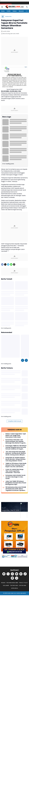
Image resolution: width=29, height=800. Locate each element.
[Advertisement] (14, 51)
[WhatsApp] (11, 264)
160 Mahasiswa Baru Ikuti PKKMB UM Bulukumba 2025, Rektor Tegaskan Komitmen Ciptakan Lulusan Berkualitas (15, 488)
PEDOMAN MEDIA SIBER (12, 582)
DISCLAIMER (6, 585)
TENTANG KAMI (14, 585)
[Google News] (20, 573)
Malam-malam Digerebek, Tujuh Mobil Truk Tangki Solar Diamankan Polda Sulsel (15, 435)
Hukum (15, 11)
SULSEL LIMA (10, 593)
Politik (8, 11)
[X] (5, 264)
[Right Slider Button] (27, 11)
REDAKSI (3, 582)
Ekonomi (21, 11)
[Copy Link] (14, 264)
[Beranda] (2, 16)
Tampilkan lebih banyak (14, 421)
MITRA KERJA (14, 588)
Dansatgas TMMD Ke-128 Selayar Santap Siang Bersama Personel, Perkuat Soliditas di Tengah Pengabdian (16, 447)
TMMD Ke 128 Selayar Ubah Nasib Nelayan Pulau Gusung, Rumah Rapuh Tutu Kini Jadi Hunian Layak (15, 465)
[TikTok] (25, 573)
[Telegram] (8, 264)
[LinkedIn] (12, 578)
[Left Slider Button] (22, 360)
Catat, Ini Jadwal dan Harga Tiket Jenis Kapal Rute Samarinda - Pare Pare (14, 471)
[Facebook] (2, 264)
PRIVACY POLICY (23, 582)
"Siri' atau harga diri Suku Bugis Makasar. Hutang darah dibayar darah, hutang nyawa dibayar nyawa (15, 453)
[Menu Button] (2, 6)
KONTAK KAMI (22, 585)
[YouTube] (16, 573)
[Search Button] (26, 6)
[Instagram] (12, 573)
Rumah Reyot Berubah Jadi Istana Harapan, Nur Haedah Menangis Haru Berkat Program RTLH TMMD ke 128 (15, 441)
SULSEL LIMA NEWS (21, 593)
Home (2, 11)
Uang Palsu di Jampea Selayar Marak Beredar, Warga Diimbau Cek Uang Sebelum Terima (15, 459)
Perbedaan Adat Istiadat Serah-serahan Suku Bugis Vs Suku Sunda (15, 477)
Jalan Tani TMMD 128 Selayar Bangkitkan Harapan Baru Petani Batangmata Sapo (15, 483)
